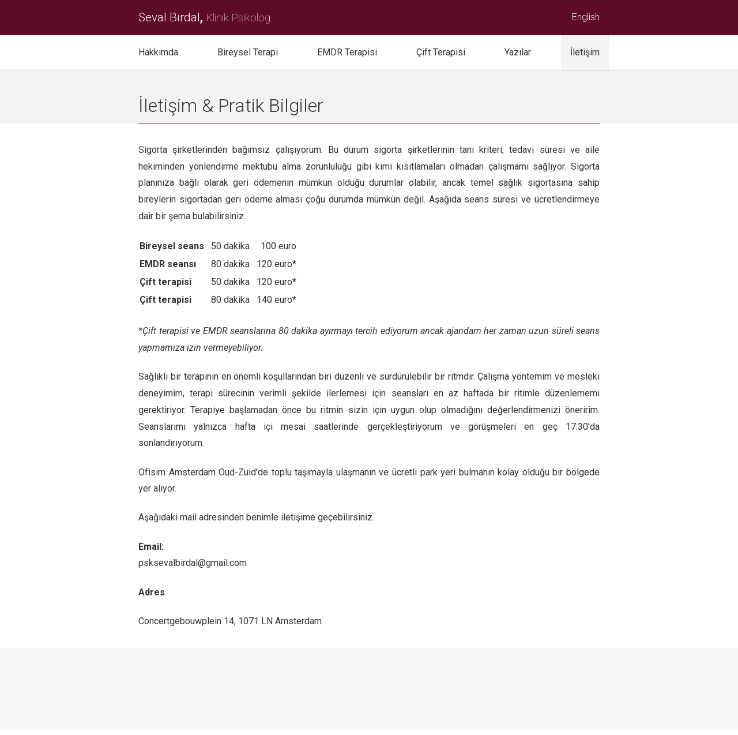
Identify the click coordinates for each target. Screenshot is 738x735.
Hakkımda (158, 52)
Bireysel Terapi (247, 52)
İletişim (585, 52)
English (586, 17)
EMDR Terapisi (347, 52)
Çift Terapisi (440, 52)
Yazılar (517, 52)
